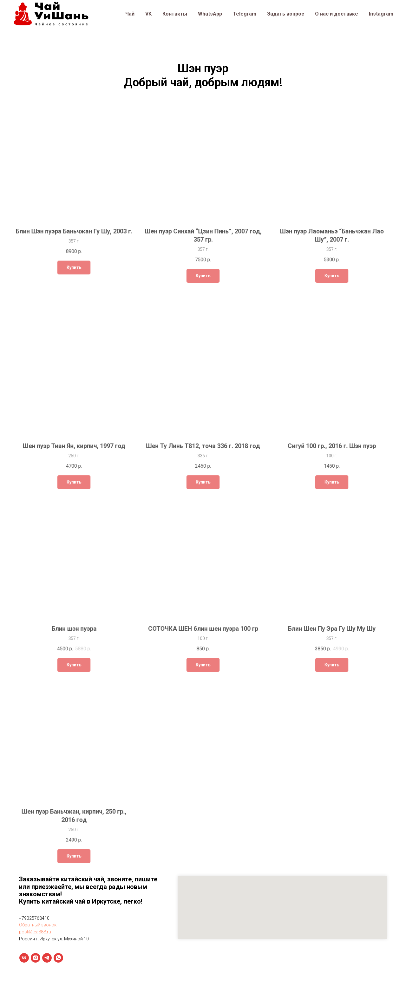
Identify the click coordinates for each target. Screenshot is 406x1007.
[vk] (24, 958)
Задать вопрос (285, 14)
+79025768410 (34, 918)
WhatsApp (210, 14)
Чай (129, 14)
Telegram (244, 14)
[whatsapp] (58, 958)
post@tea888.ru (35, 931)
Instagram (381, 14)
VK (148, 14)
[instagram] (35, 958)
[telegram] (47, 958)
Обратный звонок (37, 924)
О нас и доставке (336, 14)
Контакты (174, 14)
